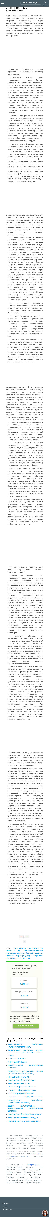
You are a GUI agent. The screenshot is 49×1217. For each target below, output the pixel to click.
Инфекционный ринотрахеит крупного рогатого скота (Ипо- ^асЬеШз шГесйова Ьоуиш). (25, 1052)
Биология (15, 1164)
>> (47, 5)
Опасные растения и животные (23, 1177)
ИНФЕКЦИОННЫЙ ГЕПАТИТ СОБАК (21, 1080)
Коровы (9, 1172)
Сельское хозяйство (14, 1183)
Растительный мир (14, 1180)
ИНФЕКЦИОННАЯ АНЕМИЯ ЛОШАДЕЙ (23, 1118)
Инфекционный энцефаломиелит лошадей (24, 1121)
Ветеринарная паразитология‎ (19, 1140)
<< (43, 5)
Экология (36, 1183)
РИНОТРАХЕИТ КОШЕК (17, 1059)
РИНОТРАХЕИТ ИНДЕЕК (17, 1062)
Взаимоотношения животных (20, 1167)
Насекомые (20, 1175)
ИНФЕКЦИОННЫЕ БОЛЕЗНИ (19, 1084)
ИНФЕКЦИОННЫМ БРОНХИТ (19, 1077)
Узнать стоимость (26, 1026)
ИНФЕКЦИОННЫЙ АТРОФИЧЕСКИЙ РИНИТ (25, 1114)
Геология (21, 1170)
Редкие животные (33, 1180)
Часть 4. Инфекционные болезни (21, 1094)
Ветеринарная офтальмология (31, 1138)
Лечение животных (32, 1172)
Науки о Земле (35, 1175)
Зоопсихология (34, 1170)
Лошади (9, 1175)
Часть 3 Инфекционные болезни (22, 1087)
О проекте (5, 1203)
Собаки (28, 1183)
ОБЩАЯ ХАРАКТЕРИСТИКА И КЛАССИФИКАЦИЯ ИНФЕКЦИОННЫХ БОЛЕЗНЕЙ (25, 1108)
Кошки (18, 1172)
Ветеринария (32, 1164)
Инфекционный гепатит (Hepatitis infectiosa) (25, 1097)
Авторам (5, 1207)
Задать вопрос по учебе (30, 3)
